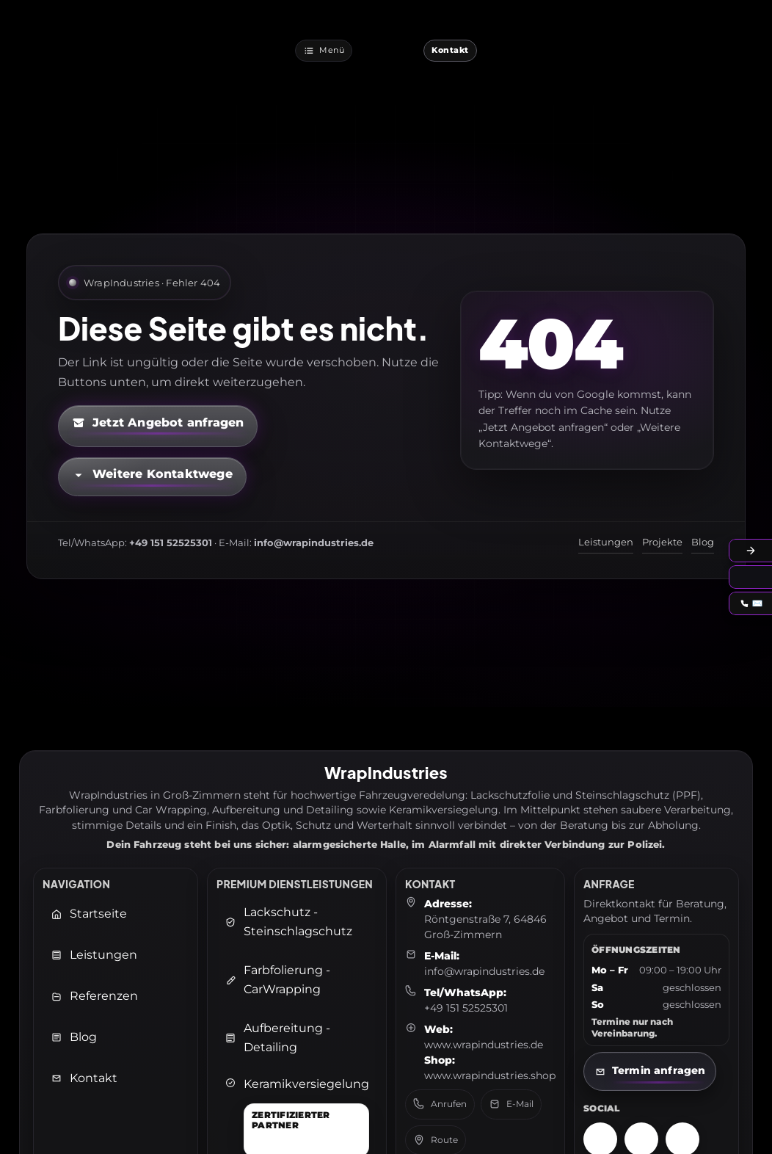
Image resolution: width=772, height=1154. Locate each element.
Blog (702, 542)
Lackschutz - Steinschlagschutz (288, 921)
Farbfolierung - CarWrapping (277, 979)
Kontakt (84, 1078)
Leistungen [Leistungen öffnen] (94, 955)
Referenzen (94, 996)
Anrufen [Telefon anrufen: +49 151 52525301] (440, 1104)
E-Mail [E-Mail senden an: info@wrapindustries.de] (511, 1104)
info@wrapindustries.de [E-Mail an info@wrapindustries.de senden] (484, 971)
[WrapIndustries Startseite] (387, 50)
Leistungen (605, 542)
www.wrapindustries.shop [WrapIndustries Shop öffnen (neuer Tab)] (490, 1075)
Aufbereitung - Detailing (277, 1037)
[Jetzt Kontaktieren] (450, 51)
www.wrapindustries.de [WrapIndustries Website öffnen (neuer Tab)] (483, 1044)
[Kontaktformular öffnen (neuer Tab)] (158, 425)
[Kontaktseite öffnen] (649, 1071)
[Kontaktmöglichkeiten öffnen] (152, 476)
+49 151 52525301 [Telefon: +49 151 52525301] (466, 1008)
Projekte (662, 542)
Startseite (89, 914)
